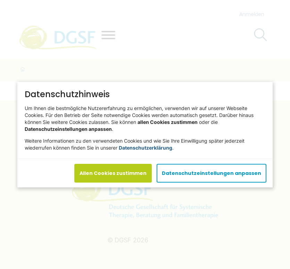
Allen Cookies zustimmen (113, 172)
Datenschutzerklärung (145, 147)
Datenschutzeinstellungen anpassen (211, 172)
